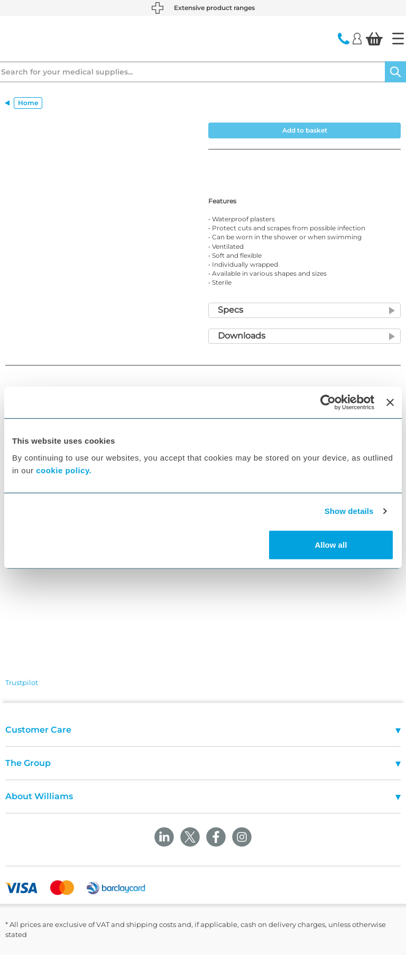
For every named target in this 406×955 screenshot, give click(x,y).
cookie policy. (63, 469)
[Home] (398, 38)
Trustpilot (21, 682)
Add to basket (304, 130)
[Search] (395, 71)
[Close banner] (390, 402)
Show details (349, 511)
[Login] (357, 38)
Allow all (331, 544)
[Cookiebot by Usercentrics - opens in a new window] (328, 402)
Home (28, 103)
